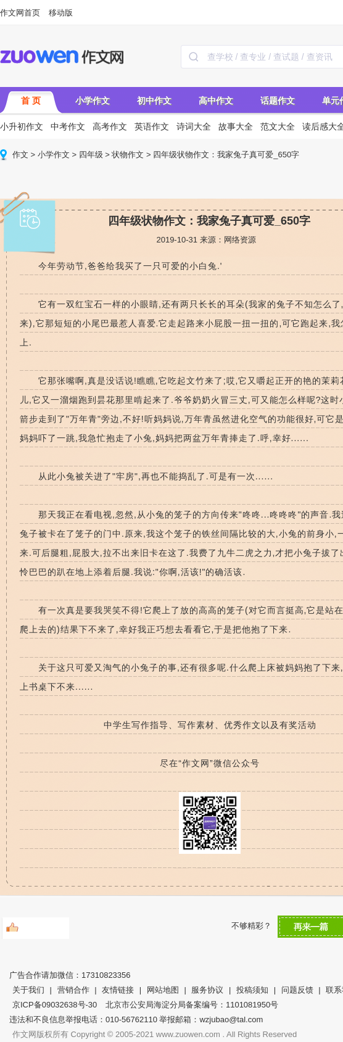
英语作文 (151, 126)
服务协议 (207, 989)
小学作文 (92, 100)
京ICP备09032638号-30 (54, 1004)
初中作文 (154, 100)
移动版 (61, 12)
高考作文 (110, 126)
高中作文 (216, 100)
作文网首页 (20, 12)
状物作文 (128, 154)
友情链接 (118, 989)
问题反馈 (297, 989)
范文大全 (277, 126)
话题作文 (277, 100)
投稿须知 (252, 989)
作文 (20, 154)
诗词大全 (193, 126)
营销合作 (73, 989)
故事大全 (235, 126)
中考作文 (68, 126)
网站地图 (163, 989)
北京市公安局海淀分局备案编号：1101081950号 (191, 1004)
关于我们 (28, 989)
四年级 (91, 154)
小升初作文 (21, 126)
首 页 (31, 100)
